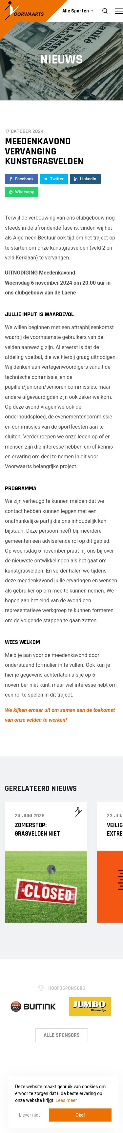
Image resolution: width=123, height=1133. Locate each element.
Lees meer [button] (66, 1100)
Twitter (54, 178)
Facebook (21, 178)
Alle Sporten (76, 11)
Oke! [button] (80, 1115)
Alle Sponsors (62, 1035)
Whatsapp (21, 191)
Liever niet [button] (29, 1115)
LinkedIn (85, 178)
